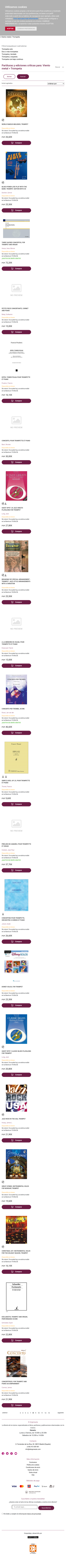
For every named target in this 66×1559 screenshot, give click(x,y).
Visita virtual (33, 1472)
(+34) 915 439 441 (33, 1447)
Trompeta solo (7, 49)
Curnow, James (7, 1387)
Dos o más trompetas (10, 52)
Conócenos (33, 1462)
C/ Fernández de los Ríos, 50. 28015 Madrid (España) (33, 1444)
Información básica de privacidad (30, 1514)
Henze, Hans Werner (8, 248)
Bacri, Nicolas (6, 444)
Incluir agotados (7, 83)
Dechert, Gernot (7, 193)
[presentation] (18, 1520)
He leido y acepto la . (22, 1514)
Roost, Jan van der (8, 712)
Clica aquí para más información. (25, 19)
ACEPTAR (10, 28)
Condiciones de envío (33, 1467)
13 (49, 1413)
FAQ (33, 1475)
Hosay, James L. (7, 1123)
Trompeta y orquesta (9, 57)
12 (45, 1413)
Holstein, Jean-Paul (8, 850)
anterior (4, 1413)
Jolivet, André (6, 924)
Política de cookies (33, 1465)
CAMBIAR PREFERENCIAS (26, 28)
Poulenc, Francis (7, 383)
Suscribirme (46, 1508)
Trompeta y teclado (9, 54)
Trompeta (16, 37)
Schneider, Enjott (7, 1323)
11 (42, 1413)
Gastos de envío (33, 1470)
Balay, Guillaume (7, 314)
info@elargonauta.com (33, 1449)
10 (39, 1413)
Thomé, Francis (7, 786)
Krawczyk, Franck (7, 648)
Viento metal (6, 37)
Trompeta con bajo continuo (12, 59)
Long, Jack (5, 514)
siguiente (61, 1413)
